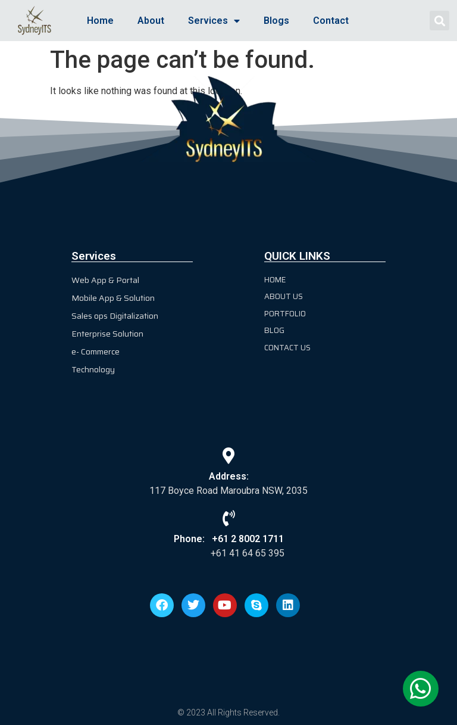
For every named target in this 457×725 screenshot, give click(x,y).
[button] (439, 20)
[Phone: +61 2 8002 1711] (229, 518)
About (150, 20)
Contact (331, 20)
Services (214, 21)
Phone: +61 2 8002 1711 (229, 538)
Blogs (276, 20)
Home (100, 20)
